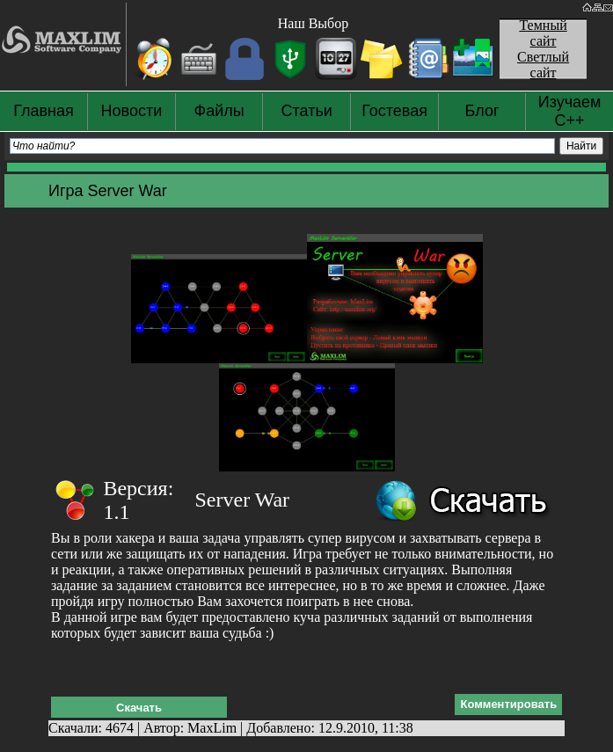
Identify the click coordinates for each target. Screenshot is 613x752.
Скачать (139, 707)
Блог (482, 111)
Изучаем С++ (570, 111)
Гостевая (394, 111)
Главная (43, 111)
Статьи (306, 111)
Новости (132, 111)
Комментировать (508, 704)
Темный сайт (542, 33)
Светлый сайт (543, 64)
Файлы (219, 111)
